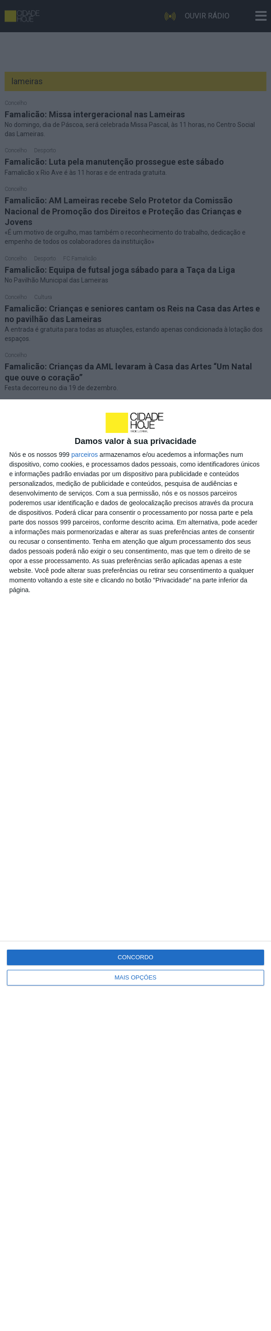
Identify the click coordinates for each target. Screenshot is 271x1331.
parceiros (84, 454)
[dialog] (135, 865)
